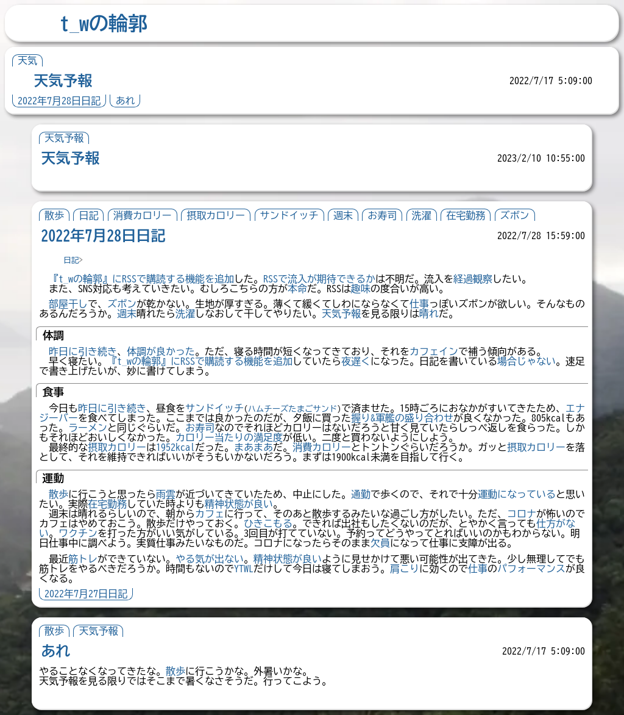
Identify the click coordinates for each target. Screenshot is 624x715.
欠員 (380, 543)
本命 (297, 288)
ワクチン (78, 533)
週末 (343, 215)
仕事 (419, 304)
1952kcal (175, 447)
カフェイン (434, 351)
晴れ (429, 313)
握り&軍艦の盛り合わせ (402, 418)
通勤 (360, 494)
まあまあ (253, 447)
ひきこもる (268, 523)
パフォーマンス (531, 568)
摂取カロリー (215, 215)
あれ (125, 101)
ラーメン (87, 428)
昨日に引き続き (83, 351)
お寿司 (382, 215)
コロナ (521, 514)
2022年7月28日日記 (59, 101)
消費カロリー (142, 215)
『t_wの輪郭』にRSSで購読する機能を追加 (141, 279)
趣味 (360, 288)
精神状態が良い (239, 504)
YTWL (244, 568)
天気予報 (63, 80)
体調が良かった (161, 351)
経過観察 (472, 279)
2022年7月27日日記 (85, 593)
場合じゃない (526, 361)
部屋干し (68, 304)
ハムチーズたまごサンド (293, 408)
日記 (88, 215)
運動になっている (517, 494)
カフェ (209, 514)
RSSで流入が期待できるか (319, 279)
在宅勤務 (465, 215)
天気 (27, 60)
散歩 (54, 215)
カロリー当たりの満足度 (229, 437)
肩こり (404, 568)
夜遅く (355, 361)
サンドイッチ (289, 215)
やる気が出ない (210, 559)
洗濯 (421, 215)
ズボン (515, 215)
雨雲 (166, 494)
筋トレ (83, 559)
